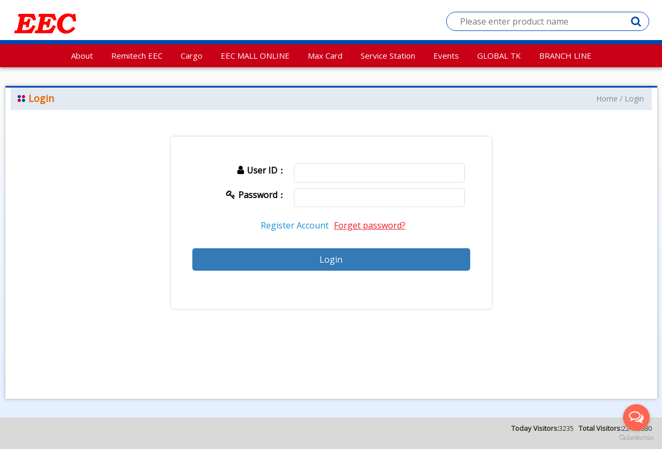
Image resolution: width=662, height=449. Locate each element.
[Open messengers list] (636, 417)
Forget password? (370, 225)
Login (634, 98)
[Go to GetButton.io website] (636, 438)
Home (607, 98)
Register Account (295, 225)
